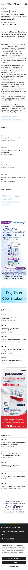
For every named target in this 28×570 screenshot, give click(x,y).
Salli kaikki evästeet (14, 558)
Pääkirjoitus (6, 196)
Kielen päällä (7, 199)
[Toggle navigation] (26, 4)
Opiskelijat (6, 120)
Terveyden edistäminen (10, 202)
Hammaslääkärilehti (11, 4)
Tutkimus (17, 120)
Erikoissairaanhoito (9, 117)
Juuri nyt (18, 196)
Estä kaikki (14, 562)
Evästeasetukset (14, 566)
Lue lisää (9, 553)
